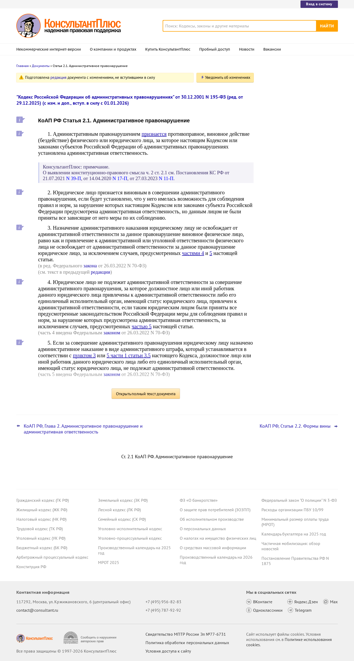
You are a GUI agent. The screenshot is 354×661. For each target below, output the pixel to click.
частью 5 (142, 326)
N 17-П (120, 178)
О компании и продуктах (113, 49)
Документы (41, 66)
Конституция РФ (31, 566)
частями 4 (193, 253)
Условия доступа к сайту (168, 651)
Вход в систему (319, 4)
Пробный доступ (214, 49)
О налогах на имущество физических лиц (218, 538)
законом (112, 332)
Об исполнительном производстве (212, 519)
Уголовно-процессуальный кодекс (130, 538)
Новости (246, 49)
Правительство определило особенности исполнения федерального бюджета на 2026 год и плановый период (298, 106)
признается (154, 134)
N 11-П (166, 178)
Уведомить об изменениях (227, 77)
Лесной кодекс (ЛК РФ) (119, 509)
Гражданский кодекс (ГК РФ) (42, 500)
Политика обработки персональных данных (187, 642)
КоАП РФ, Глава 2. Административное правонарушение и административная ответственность (83, 429)
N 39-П (73, 178)
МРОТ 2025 (108, 562)
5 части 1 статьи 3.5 (128, 355)
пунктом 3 (84, 355)
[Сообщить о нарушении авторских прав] (91, 637)
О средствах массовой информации (213, 547)
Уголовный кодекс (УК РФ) (40, 538)
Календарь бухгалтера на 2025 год (293, 534)
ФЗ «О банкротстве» (199, 500)
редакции (100, 272)
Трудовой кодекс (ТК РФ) (39, 528)
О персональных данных (203, 528)
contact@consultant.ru (37, 610)
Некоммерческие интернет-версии (48, 49)
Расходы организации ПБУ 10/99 (292, 509)
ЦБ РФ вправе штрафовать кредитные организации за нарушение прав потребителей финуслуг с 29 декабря (297, 189)
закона (90, 265)
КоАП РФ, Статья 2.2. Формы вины (295, 426)
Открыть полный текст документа (146, 393)
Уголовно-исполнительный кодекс (130, 528)
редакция (58, 77)
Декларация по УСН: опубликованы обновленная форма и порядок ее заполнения (295, 161)
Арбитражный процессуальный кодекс (52, 557)
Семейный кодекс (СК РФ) (122, 519)
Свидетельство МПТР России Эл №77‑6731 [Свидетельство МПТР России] (186, 634)
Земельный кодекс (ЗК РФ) (123, 500)
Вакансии (272, 49)
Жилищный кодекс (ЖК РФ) (41, 509)
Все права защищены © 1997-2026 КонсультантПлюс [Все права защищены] (66, 651)
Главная (22, 66)
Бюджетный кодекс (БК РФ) (41, 547)
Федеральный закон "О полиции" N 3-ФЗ (299, 500)
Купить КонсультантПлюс (167, 49)
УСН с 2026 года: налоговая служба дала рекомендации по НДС (295, 134)
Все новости (275, 206)
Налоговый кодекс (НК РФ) (41, 519)
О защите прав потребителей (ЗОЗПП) (215, 509)
